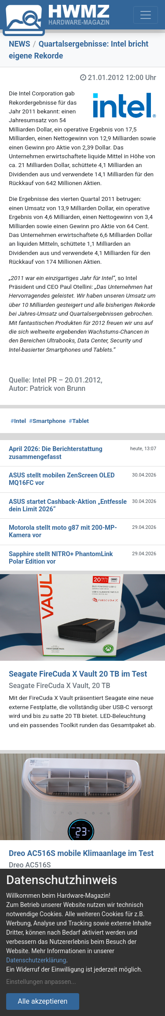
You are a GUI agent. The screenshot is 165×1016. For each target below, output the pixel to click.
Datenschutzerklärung (36, 960)
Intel (18, 420)
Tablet (79, 420)
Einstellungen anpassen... (41, 981)
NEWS (19, 44)
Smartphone (47, 420)
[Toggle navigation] (145, 15)
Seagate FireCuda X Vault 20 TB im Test (78, 674)
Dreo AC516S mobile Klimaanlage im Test (81, 853)
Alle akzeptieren (42, 1001)
